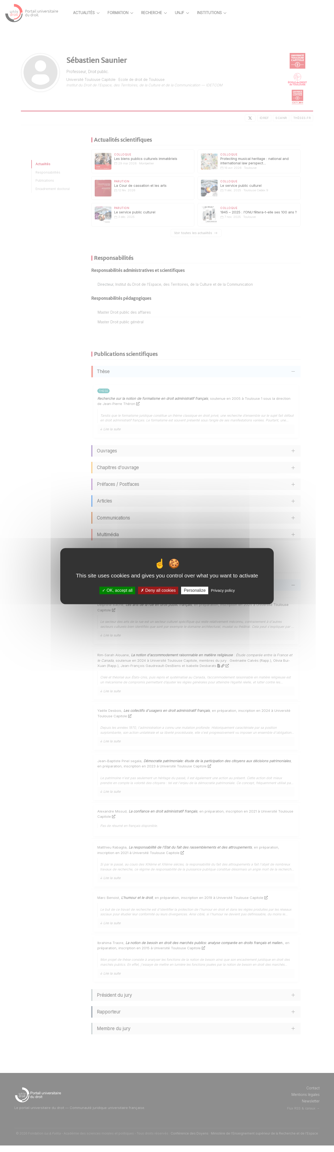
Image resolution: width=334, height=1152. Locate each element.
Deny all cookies (158, 590)
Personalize (195, 590)
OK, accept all (117, 590)
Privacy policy (223, 590)
